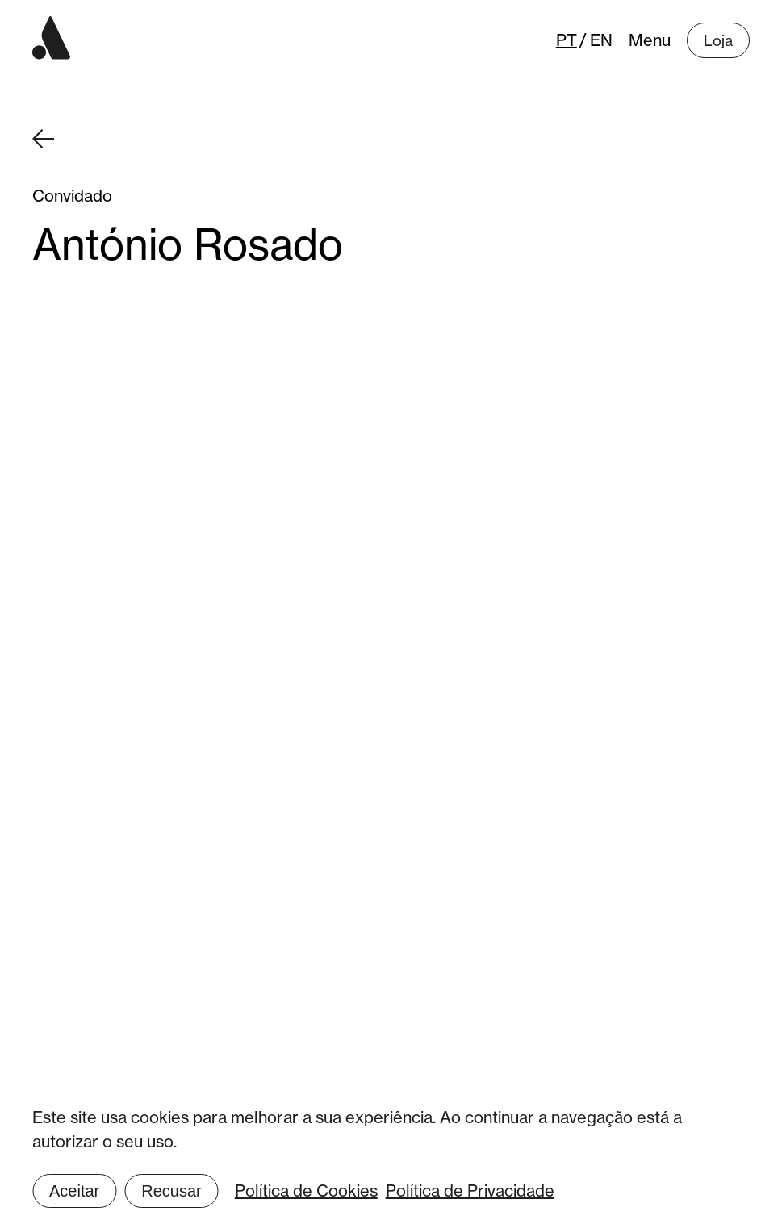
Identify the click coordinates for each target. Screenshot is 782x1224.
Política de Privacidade (470, 1190)
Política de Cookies (306, 1190)
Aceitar (74, 1191)
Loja (718, 40)
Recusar (171, 1191)
